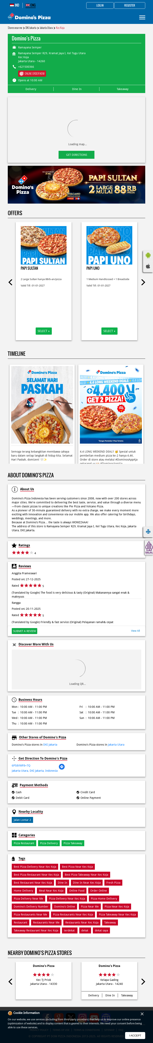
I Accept (135, 1035)
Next (142, 282)
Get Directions (76, 154)
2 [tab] (78, 199)
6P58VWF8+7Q (21, 765)
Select (42, 331)
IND (14, 5)
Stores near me (15, 28)
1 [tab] (75, 199)
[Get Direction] (62, 768)
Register (129, 5)
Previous (11, 282)
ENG (31, 5)
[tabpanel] (76, 185)
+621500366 (26, 66)
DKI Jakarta (31, 28)
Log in (100, 5)
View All (135, 630)
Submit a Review (24, 631)
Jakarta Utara (46, 28)
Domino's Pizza (44, 966)
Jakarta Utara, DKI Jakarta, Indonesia (35, 770)
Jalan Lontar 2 (22, 819)
